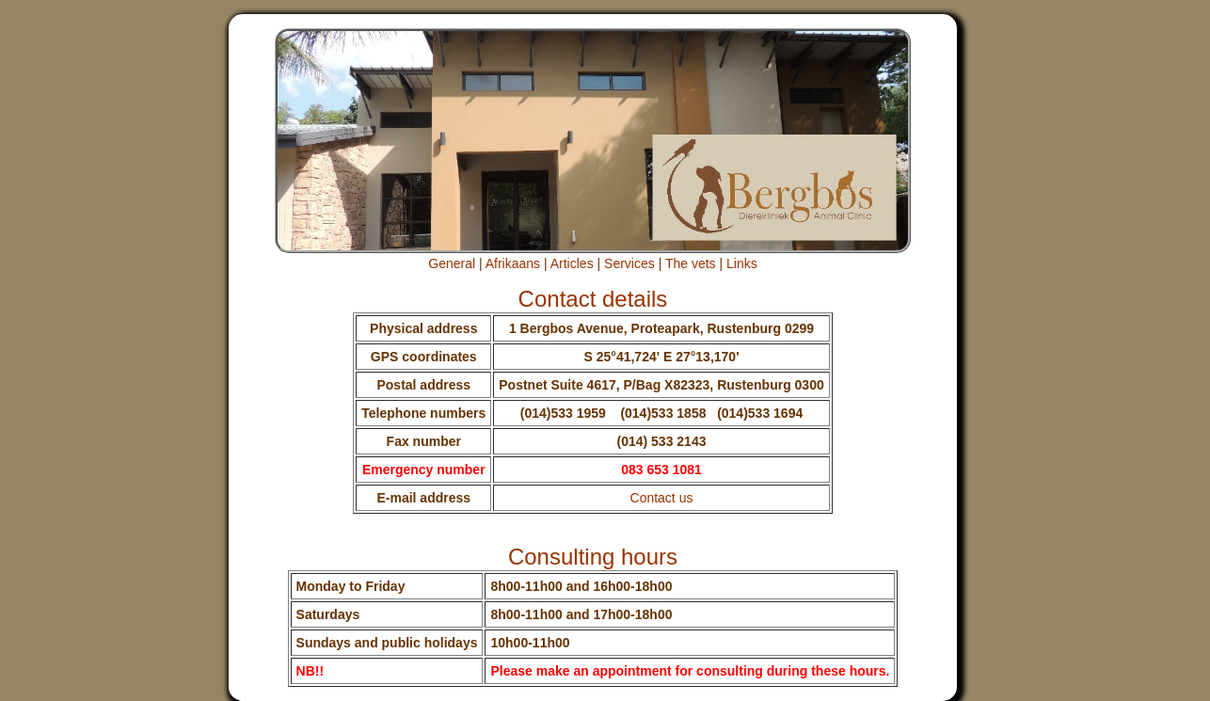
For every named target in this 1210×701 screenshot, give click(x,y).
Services (629, 263)
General (451, 263)
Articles (572, 263)
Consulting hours (592, 556)
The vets (690, 263)
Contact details (593, 298)
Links (741, 263)
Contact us (661, 497)
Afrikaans (513, 263)
